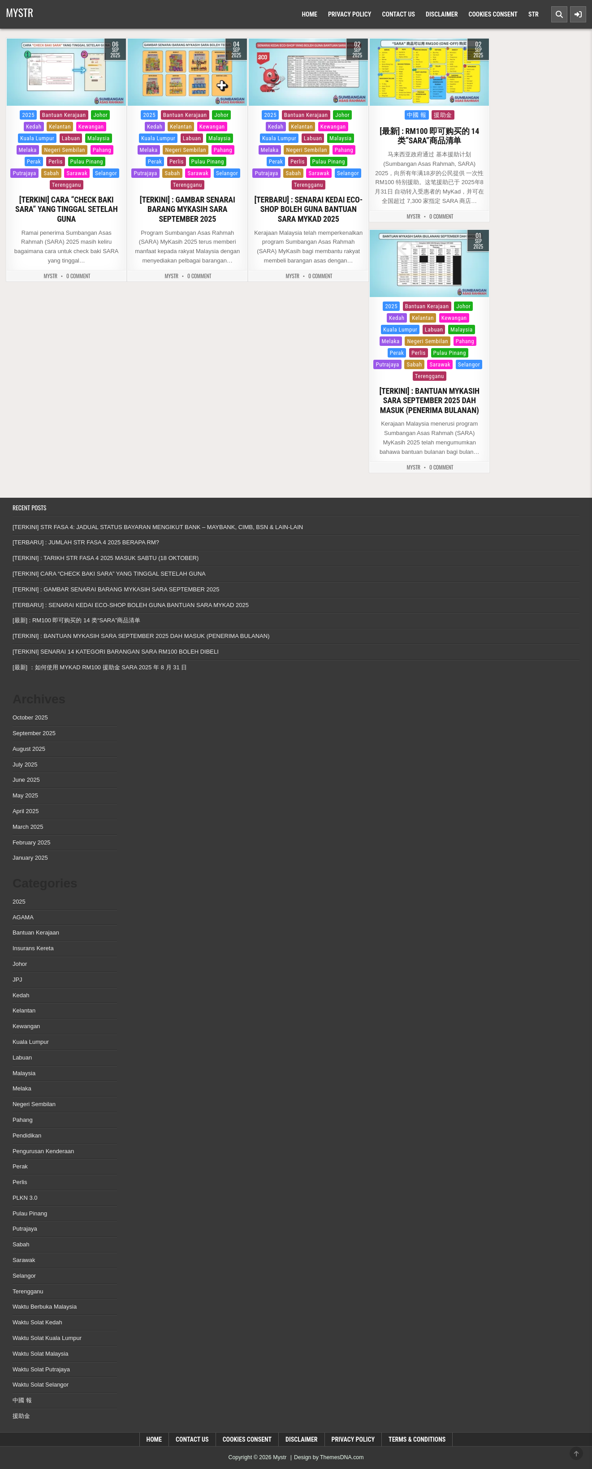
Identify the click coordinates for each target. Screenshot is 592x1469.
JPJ (17, 979)
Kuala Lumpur (37, 138)
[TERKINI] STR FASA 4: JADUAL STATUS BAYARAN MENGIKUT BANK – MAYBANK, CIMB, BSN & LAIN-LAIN (158, 527)
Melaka (28, 149)
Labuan (71, 138)
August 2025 (29, 748)
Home (309, 14)
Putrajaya (24, 173)
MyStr (50, 276)
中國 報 (417, 115)
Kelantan (60, 126)
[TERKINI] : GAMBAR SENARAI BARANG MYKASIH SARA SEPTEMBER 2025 (187, 209)
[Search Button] (559, 14)
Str (533, 14)
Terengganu (66, 184)
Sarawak (76, 173)
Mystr (19, 12)
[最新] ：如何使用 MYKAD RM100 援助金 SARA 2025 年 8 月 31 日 (100, 667)
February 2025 (32, 842)
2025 (28, 115)
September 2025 (34, 733)
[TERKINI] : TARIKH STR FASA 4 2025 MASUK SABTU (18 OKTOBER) (106, 558)
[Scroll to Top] (576, 1453)
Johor (100, 115)
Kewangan (91, 126)
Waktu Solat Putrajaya (41, 1369)
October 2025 (30, 717)
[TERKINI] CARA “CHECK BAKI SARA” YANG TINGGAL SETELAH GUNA (66, 209)
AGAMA (23, 917)
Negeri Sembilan (64, 149)
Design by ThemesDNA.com (329, 1457)
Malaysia (98, 138)
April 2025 (26, 811)
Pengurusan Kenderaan (43, 1151)
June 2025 (26, 779)
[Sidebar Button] (578, 14)
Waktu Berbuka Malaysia (45, 1306)
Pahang (102, 149)
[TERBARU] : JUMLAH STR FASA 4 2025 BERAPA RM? (86, 542)
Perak (34, 161)
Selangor (106, 173)
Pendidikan (27, 1135)
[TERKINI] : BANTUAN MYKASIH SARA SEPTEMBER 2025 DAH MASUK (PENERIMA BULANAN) (429, 400)
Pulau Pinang (86, 161)
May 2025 (25, 795)
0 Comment (78, 276)
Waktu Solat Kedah (37, 1322)
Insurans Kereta (33, 948)
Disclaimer (442, 14)
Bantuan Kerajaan (64, 115)
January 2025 (30, 857)
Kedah (33, 126)
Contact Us (398, 14)
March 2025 (28, 826)
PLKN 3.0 (25, 1197)
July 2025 (25, 764)
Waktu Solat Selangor (41, 1384)
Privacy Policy (350, 14)
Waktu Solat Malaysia (41, 1353)
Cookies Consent (492, 14)
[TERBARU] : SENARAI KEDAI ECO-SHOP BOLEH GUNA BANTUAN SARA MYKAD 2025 (308, 209)
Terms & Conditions (417, 1439)
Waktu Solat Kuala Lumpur (47, 1338)
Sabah (51, 173)
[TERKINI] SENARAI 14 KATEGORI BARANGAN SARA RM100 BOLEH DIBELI (116, 651)
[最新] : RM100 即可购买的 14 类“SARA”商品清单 (429, 136)
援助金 (443, 115)
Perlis (55, 161)
